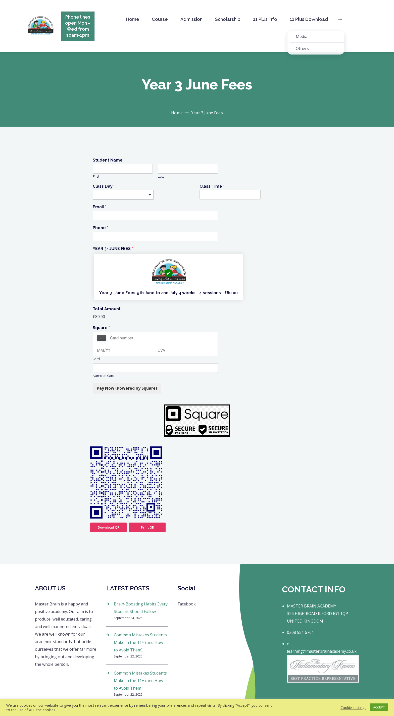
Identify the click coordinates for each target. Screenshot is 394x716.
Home (132, 19)
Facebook (187, 604)
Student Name (109, 160)
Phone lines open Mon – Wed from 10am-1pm (77, 26)
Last (161, 176)
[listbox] (123, 194)
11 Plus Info (265, 19)
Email (99, 206)
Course (160, 19)
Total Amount (107, 308)
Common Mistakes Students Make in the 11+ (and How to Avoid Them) (140, 642)
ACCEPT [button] (379, 707)
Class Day (104, 186)
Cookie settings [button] (353, 707)
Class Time (212, 186)
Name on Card (103, 376)
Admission (191, 19)
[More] (339, 19)
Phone (100, 227)
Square (101, 327)
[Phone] (155, 236)
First (96, 176)
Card (96, 359)
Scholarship (227, 19)
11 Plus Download (309, 19)
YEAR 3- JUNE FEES (113, 248)
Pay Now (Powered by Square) (127, 388)
